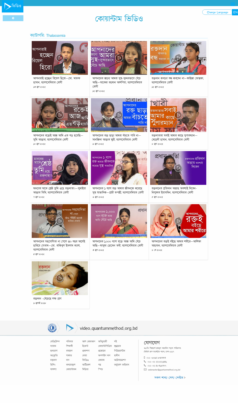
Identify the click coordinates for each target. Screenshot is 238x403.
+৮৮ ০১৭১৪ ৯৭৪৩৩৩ (155, 357)
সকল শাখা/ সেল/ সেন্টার (169, 377)
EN (235, 12)
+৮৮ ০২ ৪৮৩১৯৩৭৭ (155, 365)
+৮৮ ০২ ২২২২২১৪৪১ (155, 361)
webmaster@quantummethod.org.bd (162, 369)
